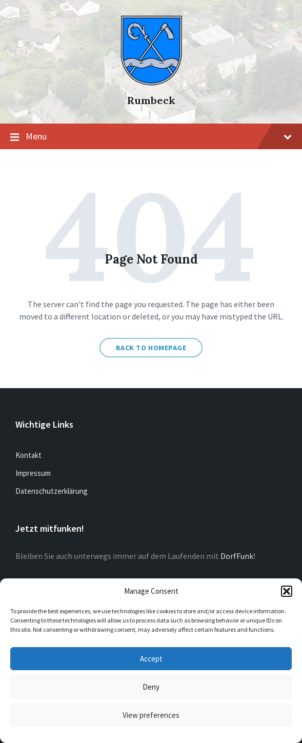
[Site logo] (151, 82)
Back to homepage (151, 347)
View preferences (151, 715)
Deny (151, 687)
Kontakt (28, 455)
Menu (151, 137)
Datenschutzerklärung (51, 491)
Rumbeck (151, 100)
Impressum (33, 473)
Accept (151, 659)
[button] (286, 591)
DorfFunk (236, 556)
